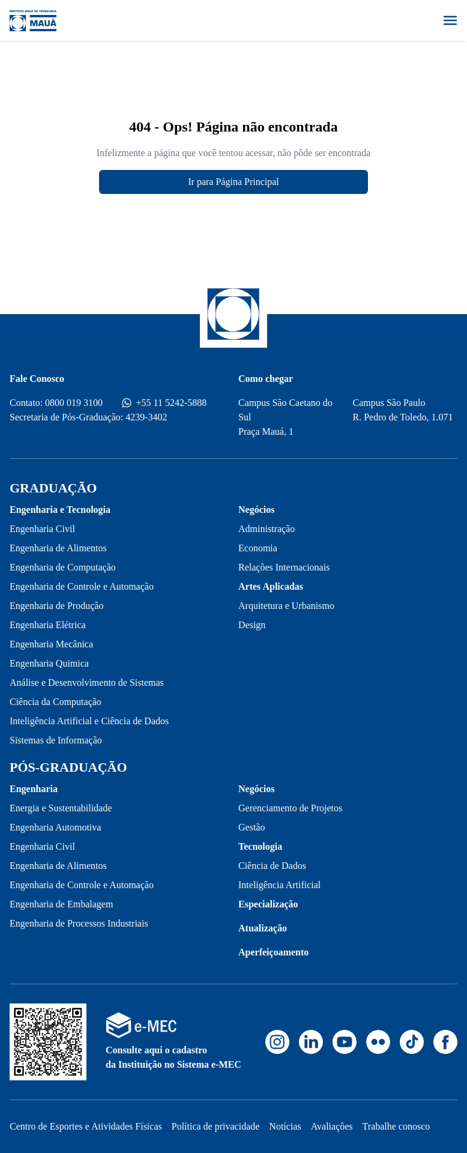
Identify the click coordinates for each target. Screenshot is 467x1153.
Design (251, 625)
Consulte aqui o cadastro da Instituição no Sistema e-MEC (173, 1057)
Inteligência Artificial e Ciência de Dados (89, 721)
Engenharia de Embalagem (61, 904)
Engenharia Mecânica (51, 644)
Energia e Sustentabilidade (61, 808)
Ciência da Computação (55, 702)
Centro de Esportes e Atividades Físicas (86, 1126)
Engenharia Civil (42, 529)
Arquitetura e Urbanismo (286, 606)
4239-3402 (146, 417)
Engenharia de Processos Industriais (79, 923)
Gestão (251, 827)
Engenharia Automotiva (55, 827)
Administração (266, 529)
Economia (257, 548)
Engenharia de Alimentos (58, 548)
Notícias (285, 1126)
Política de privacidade (216, 1126)
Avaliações (332, 1126)
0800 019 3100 (74, 403)
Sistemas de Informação (56, 740)
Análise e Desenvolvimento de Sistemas (87, 682)
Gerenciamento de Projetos (290, 808)
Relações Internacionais (284, 567)
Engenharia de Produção (56, 606)
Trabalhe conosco (396, 1126)
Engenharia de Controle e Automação (82, 586)
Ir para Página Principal (233, 182)
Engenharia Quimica (49, 663)
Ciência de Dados (272, 866)
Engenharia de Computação (63, 567)
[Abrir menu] (450, 20)
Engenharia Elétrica (48, 625)
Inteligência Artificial (279, 885)
